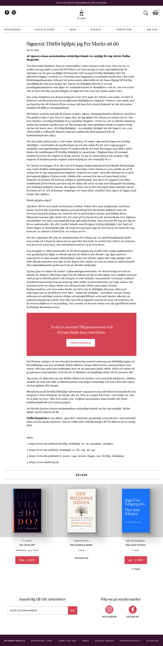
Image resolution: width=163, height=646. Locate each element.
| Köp (27, 560)
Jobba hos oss (67, 640)
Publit (137, 569)
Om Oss (152, 29)
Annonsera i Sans (42, 640)
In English (153, 640)
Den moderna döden (81, 544)
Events (96, 29)
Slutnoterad (81, 557)
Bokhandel (13, 29)
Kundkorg (155, 13)
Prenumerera (80, 342)
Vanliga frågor (104, 640)
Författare (124, 29)
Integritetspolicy (130, 640)
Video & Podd (44, 29)
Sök (146, 13)
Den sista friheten (136, 544)
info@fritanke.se (14, 640)
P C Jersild (27, 540)
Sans (72, 29)
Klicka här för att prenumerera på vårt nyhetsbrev (81, 3)
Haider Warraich (81, 540)
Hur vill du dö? (27, 544)
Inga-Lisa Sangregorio (135, 540)
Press (85, 640)
